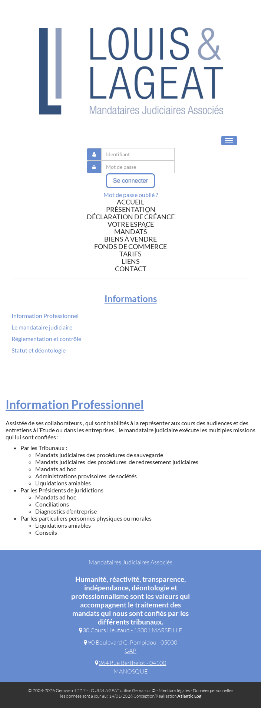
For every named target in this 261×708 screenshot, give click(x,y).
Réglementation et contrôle (46, 338)
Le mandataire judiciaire (41, 327)
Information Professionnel (45, 315)
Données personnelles (213, 690)
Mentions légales (174, 690)
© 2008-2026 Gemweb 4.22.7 (57, 690)
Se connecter (130, 180)
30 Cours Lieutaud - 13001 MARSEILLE (130, 630)
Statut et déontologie (38, 350)
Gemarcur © (144, 690)
